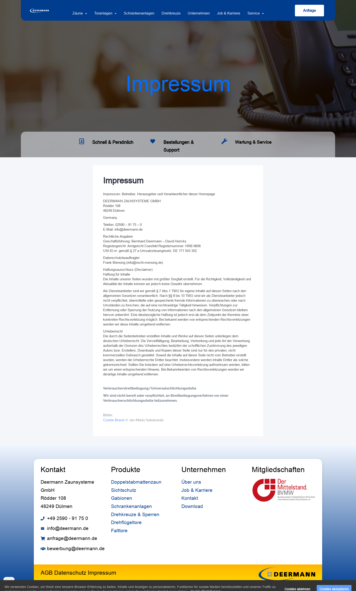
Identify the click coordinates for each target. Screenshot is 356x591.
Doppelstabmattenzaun (136, 482)
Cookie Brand (113, 420)
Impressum (102, 572)
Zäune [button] (79, 13)
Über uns (191, 482)
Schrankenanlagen (139, 13)
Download (192, 506)
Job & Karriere (228, 13)
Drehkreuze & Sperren (135, 514)
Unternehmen (199, 13)
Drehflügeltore (126, 522)
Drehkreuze (171, 13)
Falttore (119, 530)
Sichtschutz (123, 490)
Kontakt (189, 498)
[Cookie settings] (9, 583)
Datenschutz (70, 572)
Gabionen (121, 498)
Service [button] (255, 13)
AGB (47, 572)
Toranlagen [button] (105, 13)
